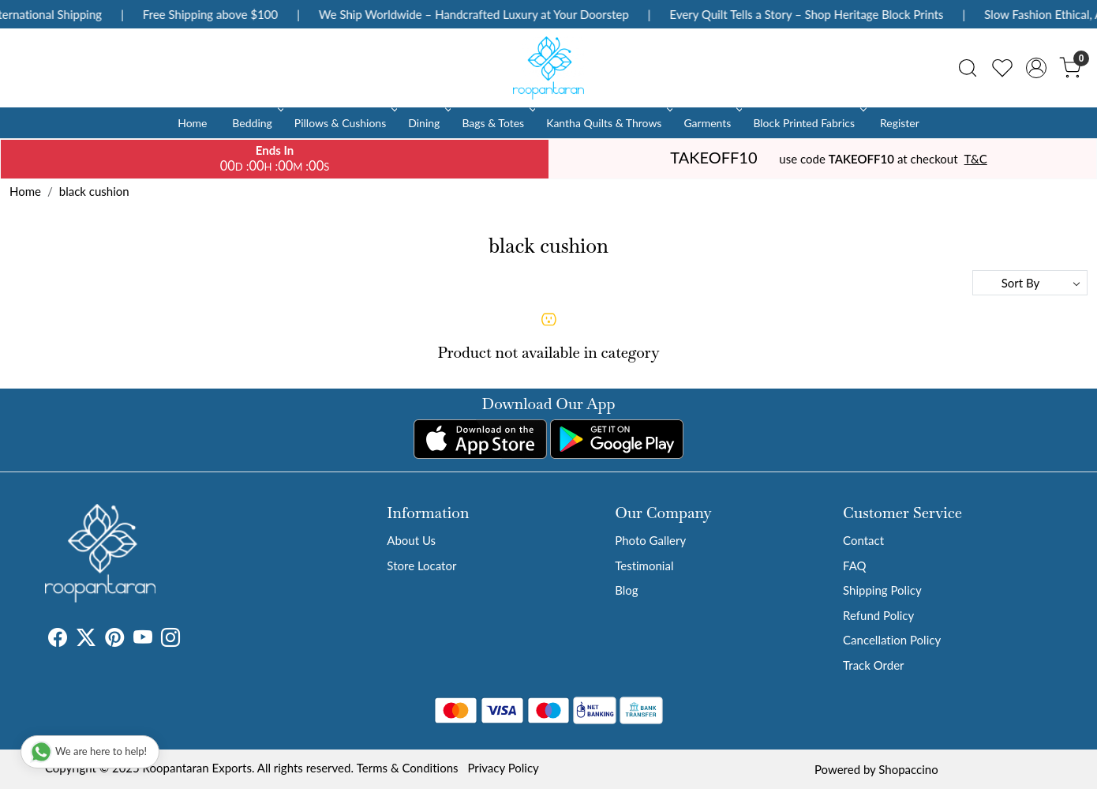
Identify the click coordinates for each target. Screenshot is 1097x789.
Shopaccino (908, 769)
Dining (428, 123)
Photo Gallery (650, 540)
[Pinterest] (114, 639)
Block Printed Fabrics (808, 123)
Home (192, 123)
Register (899, 123)
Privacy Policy (502, 768)
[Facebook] (57, 639)
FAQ (855, 565)
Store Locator (421, 565)
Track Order (873, 665)
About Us (411, 540)
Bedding (256, 123)
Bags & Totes (497, 123)
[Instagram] (170, 639)
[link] (967, 68)
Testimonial (644, 565)
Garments (711, 123)
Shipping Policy (882, 590)
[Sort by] (1030, 282)
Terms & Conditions (408, 768)
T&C (975, 159)
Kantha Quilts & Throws (608, 123)
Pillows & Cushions (344, 123)
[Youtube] (142, 639)
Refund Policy (878, 615)
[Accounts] (1036, 68)
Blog (626, 590)
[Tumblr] (189, 639)
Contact (863, 540)
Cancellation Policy (892, 640)
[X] (86, 639)
